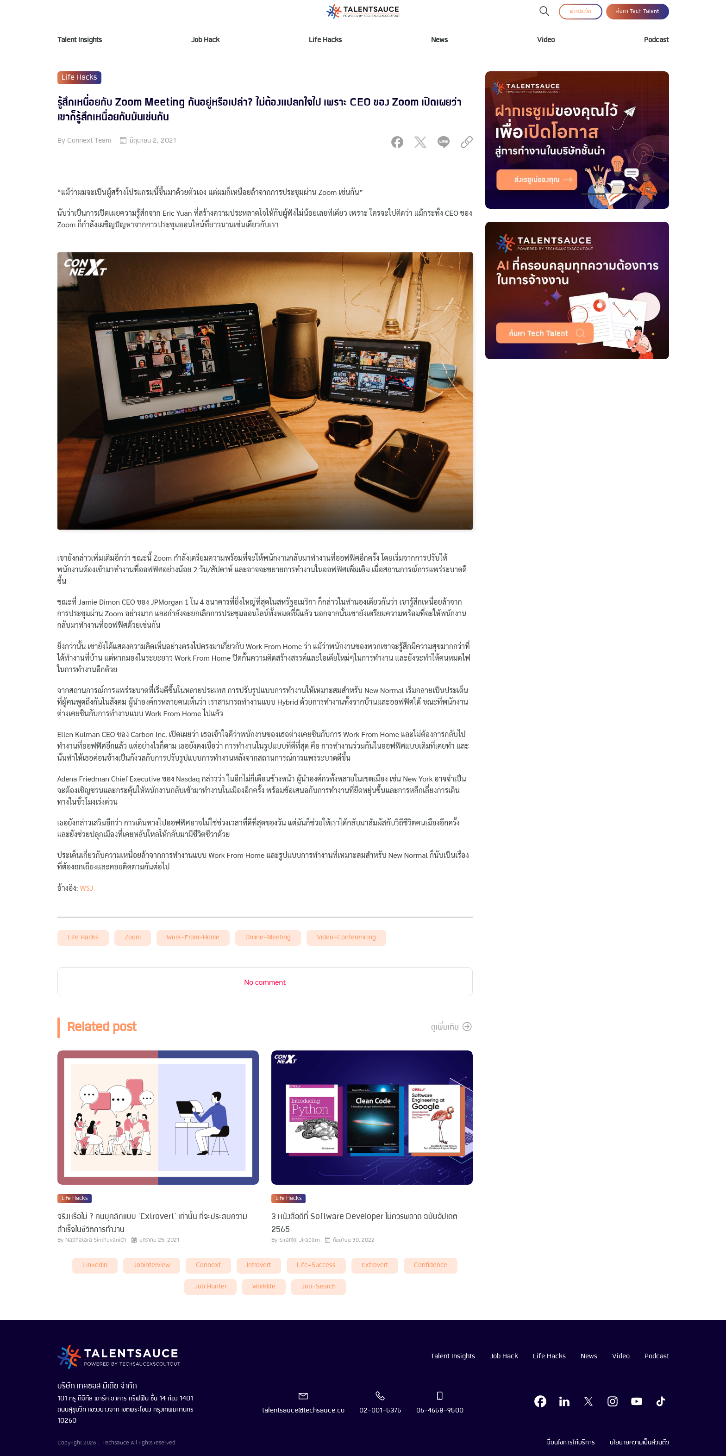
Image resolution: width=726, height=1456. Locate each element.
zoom (133, 937)
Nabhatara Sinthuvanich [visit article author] (95, 1240)
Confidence (430, 1265)
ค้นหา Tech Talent (637, 11)
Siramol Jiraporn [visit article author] (299, 1240)
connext (208, 1265)
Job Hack (205, 40)
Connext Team (89, 140)
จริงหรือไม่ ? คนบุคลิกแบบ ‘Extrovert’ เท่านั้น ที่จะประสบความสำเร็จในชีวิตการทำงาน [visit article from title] (152, 1223)
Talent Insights (79, 40)
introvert (259, 1265)
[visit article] (158, 1118)
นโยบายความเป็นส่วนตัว (639, 1442)
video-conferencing (346, 937)
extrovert (375, 1265)
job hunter (210, 1286)
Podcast (656, 40)
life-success (316, 1265)
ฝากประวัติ (580, 11)
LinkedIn (94, 1265)
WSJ (87, 888)
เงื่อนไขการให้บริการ (570, 1442)
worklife (263, 1286)
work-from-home (193, 937)
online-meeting (268, 937)
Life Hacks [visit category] (79, 78)
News (439, 40)
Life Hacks (325, 40)
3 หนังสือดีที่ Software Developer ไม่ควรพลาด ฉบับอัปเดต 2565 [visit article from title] (364, 1223)
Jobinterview (151, 1265)
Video (546, 40)
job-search (318, 1286)
